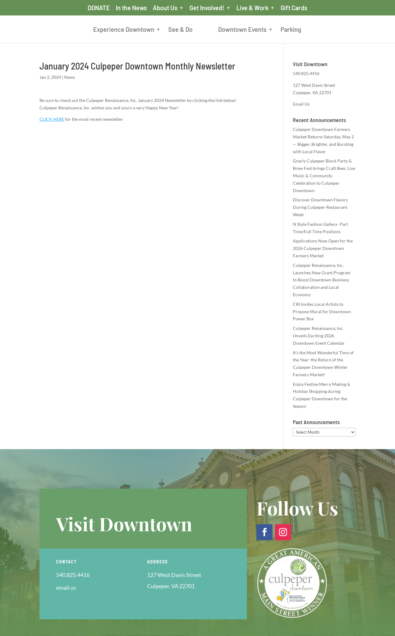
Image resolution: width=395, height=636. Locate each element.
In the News (131, 8)
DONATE (99, 8)
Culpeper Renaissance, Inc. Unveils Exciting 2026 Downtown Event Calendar (319, 336)
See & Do (175, 30)
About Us (165, 8)
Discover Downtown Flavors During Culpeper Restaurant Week (320, 207)
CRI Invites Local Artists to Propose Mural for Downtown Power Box (322, 311)
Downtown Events (247, 30)
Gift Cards (294, 8)
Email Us (301, 104)
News (69, 77)
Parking (295, 30)
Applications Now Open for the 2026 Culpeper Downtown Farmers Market (323, 248)
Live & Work (252, 8)
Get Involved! (206, 8)
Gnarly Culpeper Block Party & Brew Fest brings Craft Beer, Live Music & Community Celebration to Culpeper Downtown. (324, 175)
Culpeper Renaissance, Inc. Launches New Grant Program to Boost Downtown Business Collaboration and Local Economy (322, 280)
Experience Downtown (118, 30)
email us (66, 587)
